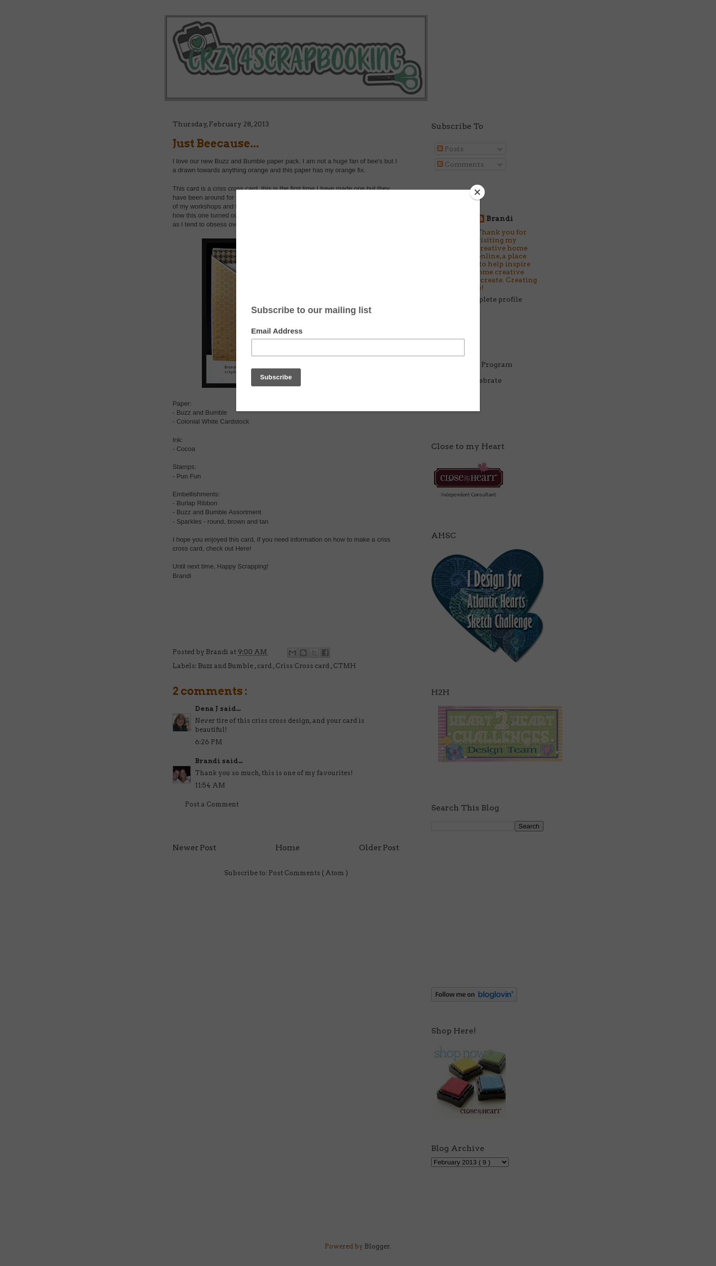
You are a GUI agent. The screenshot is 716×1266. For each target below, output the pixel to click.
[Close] (477, 192)
